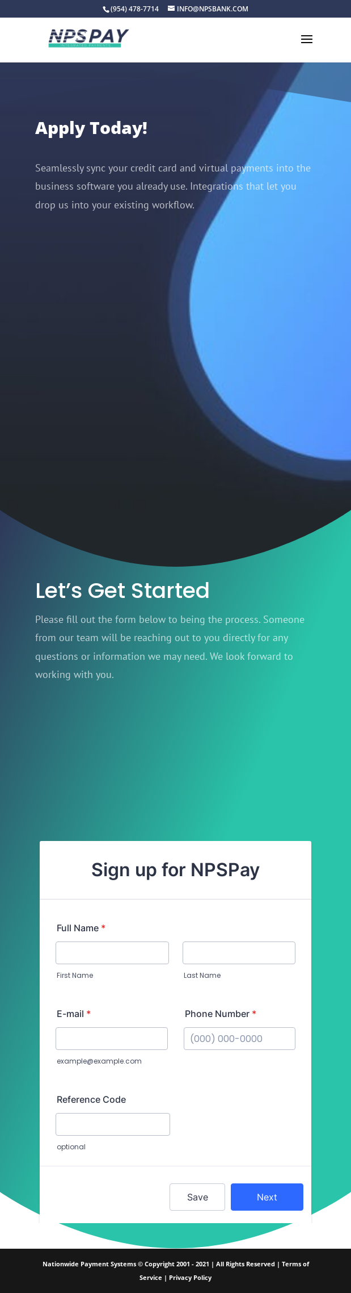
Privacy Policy (190, 1277)
